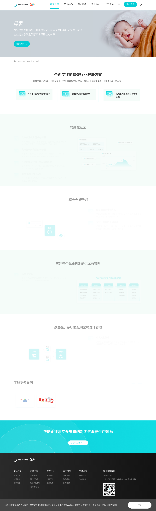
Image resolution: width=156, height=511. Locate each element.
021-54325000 (108, 476)
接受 (140, 505)
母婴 (38, 61)
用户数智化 (34, 479)
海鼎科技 (82, 479)
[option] (78, 401)
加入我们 (66, 479)
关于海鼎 (67, 471)
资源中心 (50, 471)
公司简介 (66, 476)
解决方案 (21, 61)
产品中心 (34, 471)
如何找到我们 (109, 471)
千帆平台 (82, 476)
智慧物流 (17, 479)
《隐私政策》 (112, 505)
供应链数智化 (35, 483)
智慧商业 (17, 483)
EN (141, 5)
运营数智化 (34, 487)
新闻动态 (49, 483)
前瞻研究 (49, 476)
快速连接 (83, 471)
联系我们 (66, 483)
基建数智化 (34, 476)
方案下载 (49, 479)
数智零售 (30, 61)
